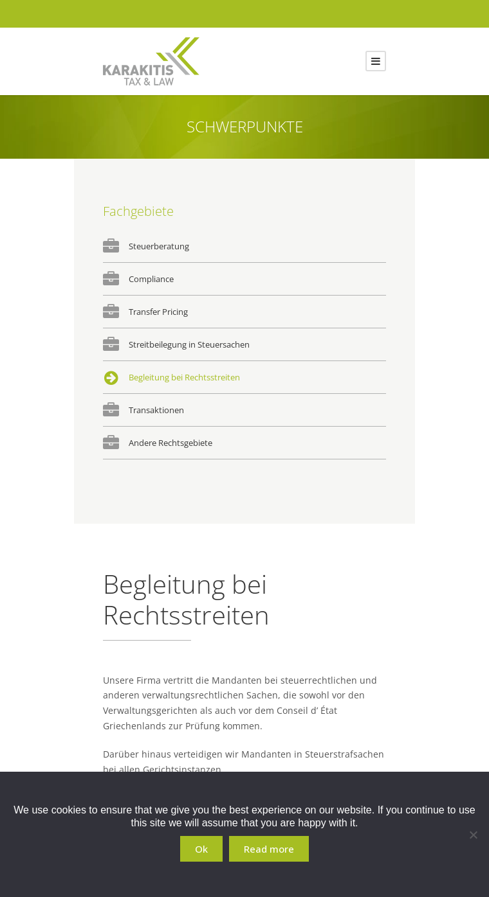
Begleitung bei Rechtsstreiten (184, 377)
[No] (472, 834)
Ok (201, 848)
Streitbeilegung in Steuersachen (189, 344)
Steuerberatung (159, 246)
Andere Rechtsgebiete (170, 442)
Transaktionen (156, 410)
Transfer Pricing (158, 311)
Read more (269, 848)
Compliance (151, 279)
